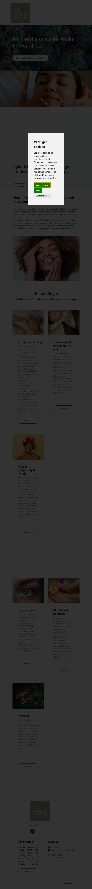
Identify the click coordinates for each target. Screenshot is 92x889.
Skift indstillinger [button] (43, 196)
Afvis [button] (38, 190)
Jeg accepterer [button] (42, 185)
